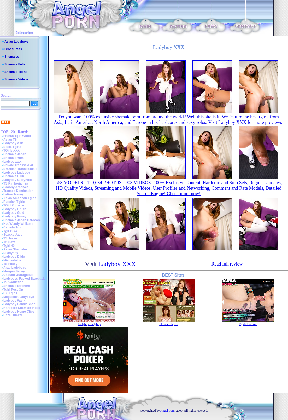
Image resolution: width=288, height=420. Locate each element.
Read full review (227, 264)
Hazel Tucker (12, 315)
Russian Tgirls (14, 202)
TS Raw (9, 242)
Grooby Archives (15, 187)
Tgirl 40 (9, 246)
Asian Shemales (15, 249)
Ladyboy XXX (117, 264)
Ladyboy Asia (13, 143)
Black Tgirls (12, 147)
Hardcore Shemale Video (21, 308)
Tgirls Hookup (248, 324)
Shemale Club (13, 176)
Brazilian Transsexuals (20, 169)
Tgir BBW (10, 231)
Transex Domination (18, 191)
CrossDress (13, 49)
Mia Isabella (12, 260)
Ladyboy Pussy (14, 216)
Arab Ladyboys (14, 267)
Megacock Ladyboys (18, 297)
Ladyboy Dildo (14, 256)
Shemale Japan (14, 154)
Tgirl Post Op (13, 289)
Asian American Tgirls (19, 198)
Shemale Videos (16, 79)
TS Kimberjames (15, 183)
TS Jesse (10, 238)
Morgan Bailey (14, 271)
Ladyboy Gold (13, 213)
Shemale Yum (13, 158)
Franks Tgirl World (17, 136)
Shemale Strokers (16, 286)
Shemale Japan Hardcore (22, 220)
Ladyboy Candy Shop (19, 304)
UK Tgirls (10, 293)
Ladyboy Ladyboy (16, 172)
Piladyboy (10, 253)
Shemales (11, 57)
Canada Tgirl (12, 227)
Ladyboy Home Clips (18, 311)
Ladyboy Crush (14, 209)
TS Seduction (13, 282)
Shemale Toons (15, 72)
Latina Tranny (13, 194)
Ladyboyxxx (12, 161)
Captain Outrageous (18, 275)
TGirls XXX (11, 150)
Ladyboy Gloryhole (17, 180)
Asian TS (10, 139)
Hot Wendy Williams (18, 224)
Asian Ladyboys (16, 41)
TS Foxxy (10, 264)
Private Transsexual (18, 165)
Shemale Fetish (15, 64)
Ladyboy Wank (14, 300)
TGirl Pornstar (14, 205)
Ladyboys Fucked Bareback (24, 278)
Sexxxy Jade (12, 235)
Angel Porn (167, 410)
